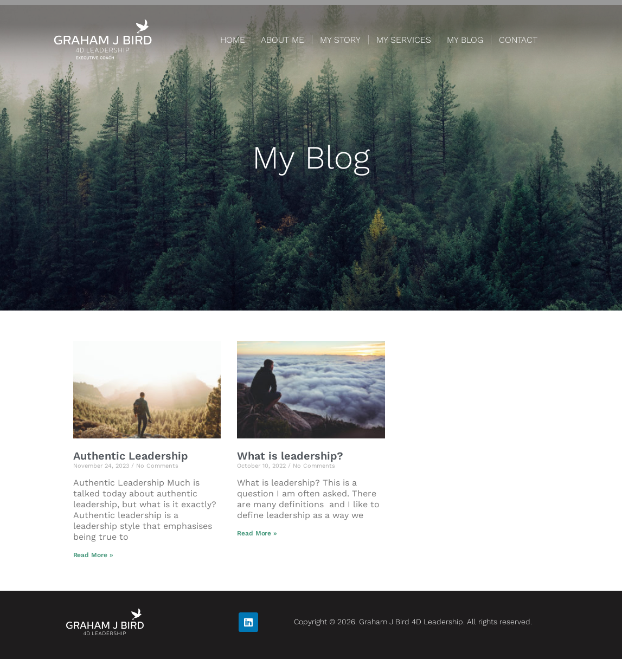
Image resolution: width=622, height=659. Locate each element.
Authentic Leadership (130, 455)
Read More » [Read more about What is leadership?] (257, 533)
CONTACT (518, 40)
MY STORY (340, 40)
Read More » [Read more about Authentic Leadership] (93, 555)
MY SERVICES (403, 40)
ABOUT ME (282, 40)
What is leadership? (290, 455)
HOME (232, 40)
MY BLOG (465, 40)
